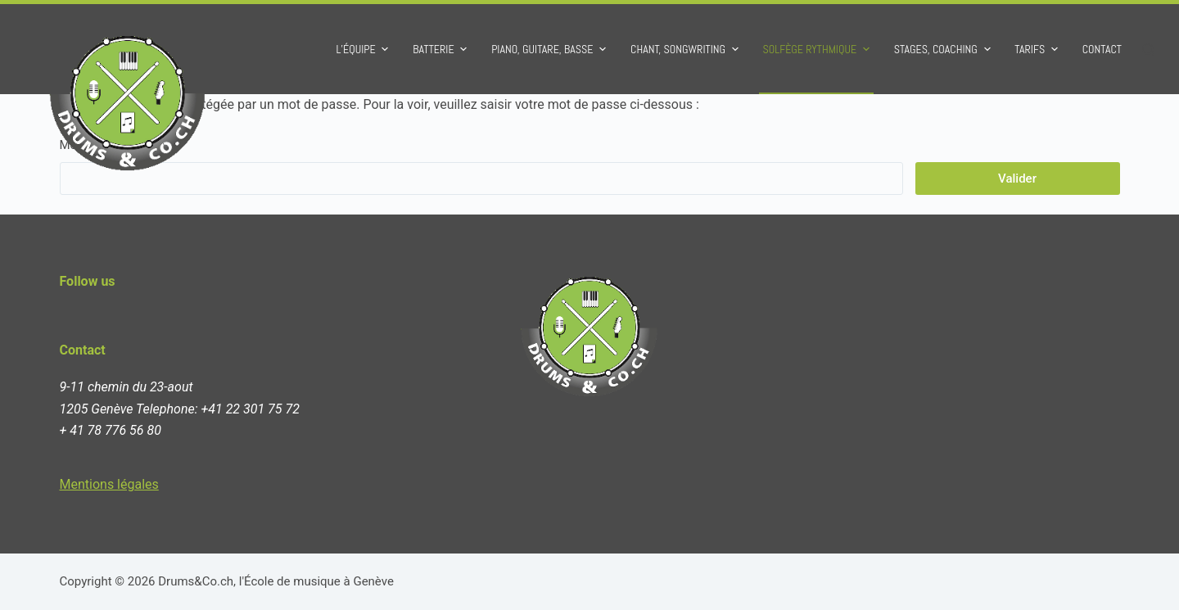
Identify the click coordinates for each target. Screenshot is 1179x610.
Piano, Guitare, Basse (550, 49)
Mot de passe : (481, 166)
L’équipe (364, 49)
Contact (1102, 49)
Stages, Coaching (944, 49)
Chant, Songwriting (686, 49)
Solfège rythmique (818, 49)
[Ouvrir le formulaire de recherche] (1148, 49)
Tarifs (1038, 49)
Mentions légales (109, 484)
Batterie (442, 49)
